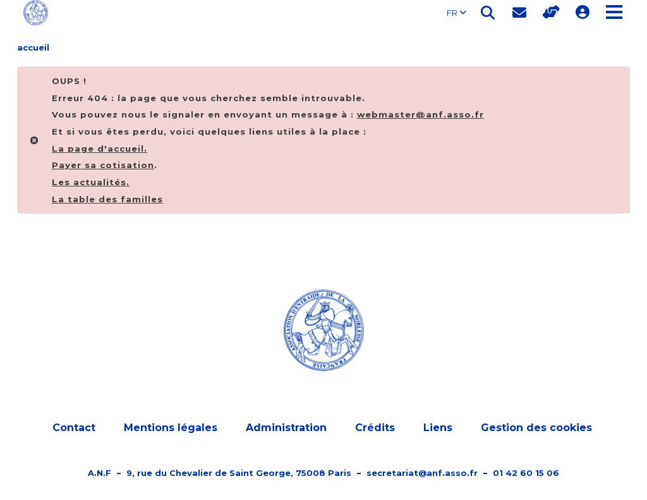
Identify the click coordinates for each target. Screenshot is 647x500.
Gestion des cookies (536, 428)
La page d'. (99, 148)
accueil (33, 47)
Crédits (375, 428)
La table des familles (107, 199)
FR (456, 13)
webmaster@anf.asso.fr (420, 114)
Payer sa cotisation (103, 165)
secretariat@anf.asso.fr (422, 473)
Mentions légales (170, 428)
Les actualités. (91, 182)
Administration (286, 428)
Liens (437, 428)
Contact (73, 428)
